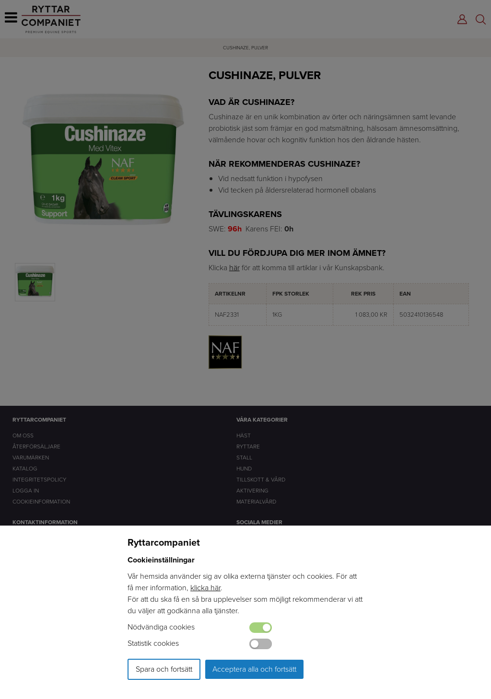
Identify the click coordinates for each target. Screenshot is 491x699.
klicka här (205, 587)
